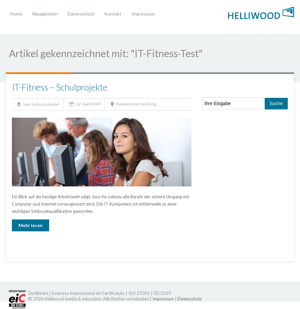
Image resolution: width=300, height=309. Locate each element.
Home (16, 14)
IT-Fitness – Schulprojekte (59, 87)
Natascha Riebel (45, 104)
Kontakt (112, 14)
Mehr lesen (30, 225)
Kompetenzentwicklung (136, 104)
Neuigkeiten (45, 14)
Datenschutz (81, 14)
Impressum (142, 14)
